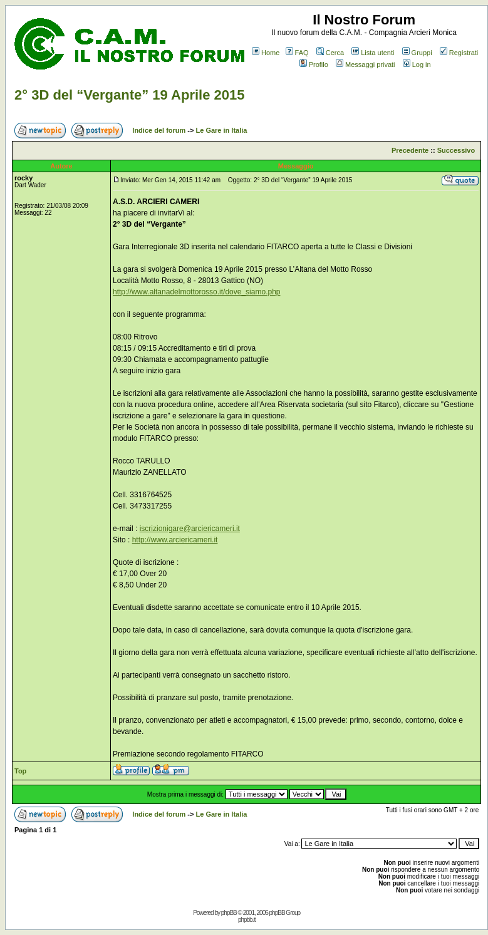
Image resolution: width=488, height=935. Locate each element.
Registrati (459, 52)
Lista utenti (372, 52)
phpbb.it (247, 919)
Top (20, 771)
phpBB (229, 912)
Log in (417, 64)
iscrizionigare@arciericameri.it (190, 528)
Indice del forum (158, 130)
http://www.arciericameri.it (175, 539)
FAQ (297, 52)
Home (265, 52)
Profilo (313, 64)
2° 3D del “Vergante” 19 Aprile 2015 (129, 95)
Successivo (456, 150)
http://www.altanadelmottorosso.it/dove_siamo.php (196, 291)
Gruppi (417, 52)
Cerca (330, 52)
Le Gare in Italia (221, 130)
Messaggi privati (365, 64)
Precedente (410, 150)
